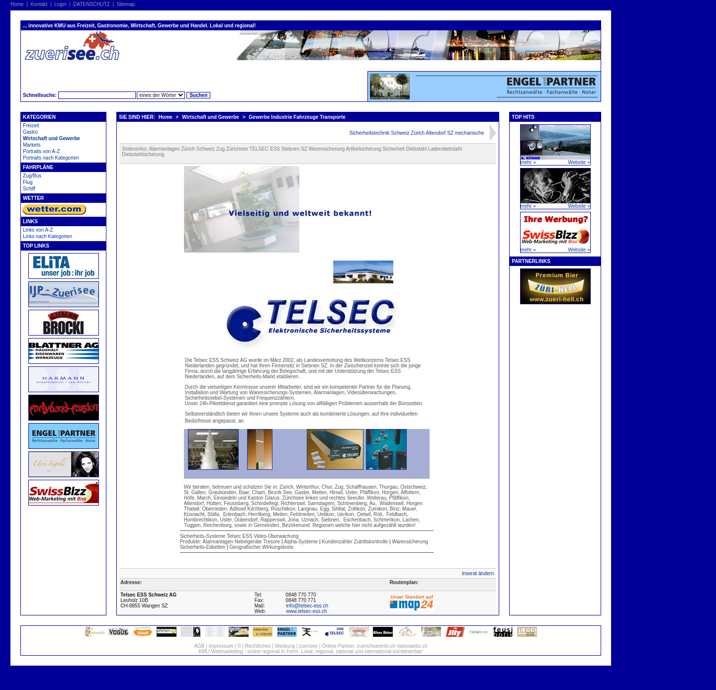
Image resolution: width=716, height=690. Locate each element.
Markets (32, 145)
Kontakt (38, 4)
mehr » (528, 162)
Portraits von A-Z (41, 151)
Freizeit (31, 125)
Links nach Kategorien (47, 236)
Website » (579, 162)
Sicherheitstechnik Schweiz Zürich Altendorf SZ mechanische (416, 133)
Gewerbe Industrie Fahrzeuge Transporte (297, 117)
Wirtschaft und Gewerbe (51, 138)
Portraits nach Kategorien (51, 158)
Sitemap (126, 4)
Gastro (30, 132)
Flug (27, 182)
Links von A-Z (38, 230)
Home (17, 4)
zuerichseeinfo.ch (376, 646)
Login (60, 4)
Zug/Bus (32, 175)
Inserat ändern (478, 573)
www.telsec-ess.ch (306, 611)
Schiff (29, 188)
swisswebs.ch (412, 646)
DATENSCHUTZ (91, 4)
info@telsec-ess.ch (307, 605)
